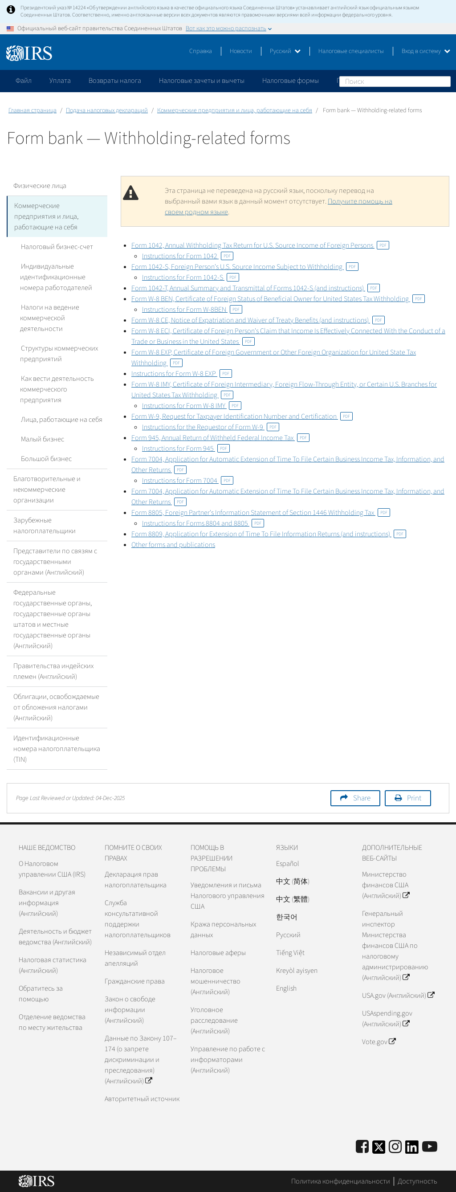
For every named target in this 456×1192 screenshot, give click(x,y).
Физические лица (39, 186)
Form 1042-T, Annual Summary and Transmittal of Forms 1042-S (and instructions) (255, 288)
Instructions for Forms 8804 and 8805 (203, 523)
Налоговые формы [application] (290, 81)
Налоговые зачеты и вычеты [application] (201, 81)
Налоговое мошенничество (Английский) (215, 981)
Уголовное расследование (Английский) (214, 1020)
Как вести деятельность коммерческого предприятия (56, 389)
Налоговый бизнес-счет (56, 247)
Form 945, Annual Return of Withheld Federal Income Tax (220, 438)
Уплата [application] (60, 81)
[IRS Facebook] (362, 1147)
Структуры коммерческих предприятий (58, 353)
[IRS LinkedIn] (412, 1150)
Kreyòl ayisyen (297, 971)
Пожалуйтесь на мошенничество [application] (387, 81)
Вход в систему (426, 51)
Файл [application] (24, 81)
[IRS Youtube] (429, 1147)
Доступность (417, 1180)
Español (287, 864)
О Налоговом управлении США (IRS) (52, 869)
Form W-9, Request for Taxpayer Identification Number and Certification (242, 416)
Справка (200, 51)
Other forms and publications (173, 545)
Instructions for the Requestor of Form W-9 (210, 427)
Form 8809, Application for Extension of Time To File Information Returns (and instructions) (268, 534)
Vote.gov (378, 1042)
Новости (241, 51)
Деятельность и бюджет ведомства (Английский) (55, 937)
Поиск (443, 81)
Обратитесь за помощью (41, 994)
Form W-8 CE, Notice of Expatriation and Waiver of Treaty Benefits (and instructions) (258, 320)
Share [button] (361, 798)
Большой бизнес (45, 459)
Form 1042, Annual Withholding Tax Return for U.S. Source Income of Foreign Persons (260, 245)
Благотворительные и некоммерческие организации (47, 489)
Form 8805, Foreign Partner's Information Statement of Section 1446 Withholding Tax (260, 513)
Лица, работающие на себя (61, 420)
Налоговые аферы (218, 953)
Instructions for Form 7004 (187, 481)
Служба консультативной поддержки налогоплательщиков (138, 919)
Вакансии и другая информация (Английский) (47, 902)
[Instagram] (395, 1147)
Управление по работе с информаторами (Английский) (228, 1059)
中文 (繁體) (292, 899)
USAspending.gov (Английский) (387, 1018)
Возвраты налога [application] (115, 81)
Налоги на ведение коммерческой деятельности (49, 318)
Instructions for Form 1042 (187, 256)
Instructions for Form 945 (186, 448)
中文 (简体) (292, 881)
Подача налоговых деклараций (107, 110)
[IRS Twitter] (379, 1150)
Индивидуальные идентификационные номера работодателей (56, 277)
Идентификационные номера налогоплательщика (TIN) (56, 748)
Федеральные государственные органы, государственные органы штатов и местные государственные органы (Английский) (52, 619)
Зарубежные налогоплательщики (44, 525)
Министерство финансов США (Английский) (385, 885)
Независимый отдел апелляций (135, 958)
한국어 (286, 917)
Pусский (288, 935)
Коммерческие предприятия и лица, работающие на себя (234, 110)
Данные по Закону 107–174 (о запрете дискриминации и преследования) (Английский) (141, 1059)
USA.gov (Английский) (398, 995)
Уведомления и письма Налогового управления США (228, 895)
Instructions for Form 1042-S (190, 277)
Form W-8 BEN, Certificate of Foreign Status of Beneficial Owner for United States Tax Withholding (278, 299)
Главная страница (32, 110)
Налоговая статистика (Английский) (52, 965)
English (286, 988)
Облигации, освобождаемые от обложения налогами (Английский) (56, 707)
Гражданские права (135, 981)
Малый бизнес (41, 439)
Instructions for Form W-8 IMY (191, 406)
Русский (285, 51)
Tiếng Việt (290, 953)
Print (414, 798)
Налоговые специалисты (351, 51)
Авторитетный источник (142, 1099)
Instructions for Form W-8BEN (192, 309)
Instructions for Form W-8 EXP (181, 374)
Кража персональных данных (223, 929)
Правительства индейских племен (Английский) (53, 671)
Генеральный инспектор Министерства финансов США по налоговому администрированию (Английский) (395, 946)
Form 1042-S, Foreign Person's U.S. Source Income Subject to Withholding (244, 267)
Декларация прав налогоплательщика (136, 880)
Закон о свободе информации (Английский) (130, 1009)
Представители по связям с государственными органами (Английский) (55, 561)
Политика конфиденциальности (340, 1180)
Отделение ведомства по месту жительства (52, 1022)
